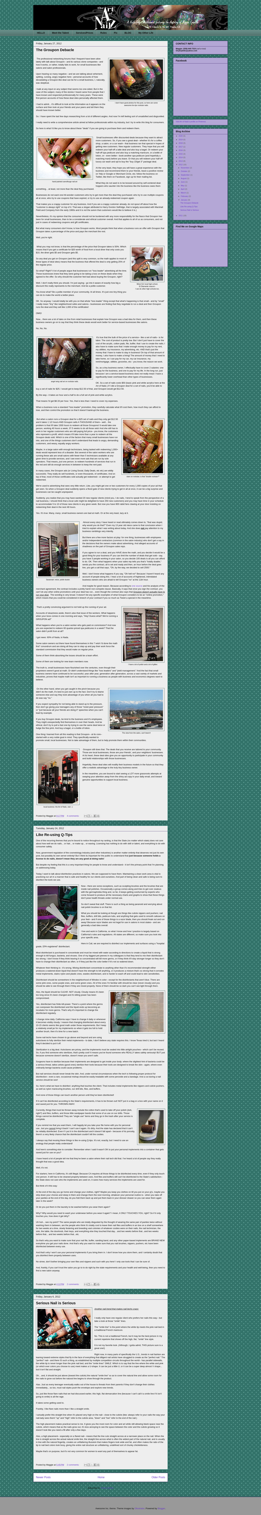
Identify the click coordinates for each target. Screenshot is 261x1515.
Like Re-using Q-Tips (54, 835)
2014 (181, 157)
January (184, 200)
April (183, 189)
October (184, 171)
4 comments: (73, 816)
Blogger (161, 1508)
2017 (181, 147)
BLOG (128, 32)
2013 (181, 161)
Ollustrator (139, 1508)
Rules (103, 32)
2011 (181, 216)
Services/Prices (84, 32)
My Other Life (145, 32)
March (183, 193)
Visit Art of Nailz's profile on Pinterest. (191, 122)
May (183, 186)
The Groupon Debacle (55, 50)
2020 (181, 136)
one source (137, 586)
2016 (181, 150)
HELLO (41, 32)
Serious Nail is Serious (56, 1303)
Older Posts (158, 1477)
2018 (181, 143)
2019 (181, 140)
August (184, 178)
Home (101, 1477)
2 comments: (73, 1284)
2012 (181, 165)
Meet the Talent (60, 32)
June (183, 182)
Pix (115, 32)
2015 (181, 154)
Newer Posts (43, 1477)
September (185, 175)
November (185, 168)
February (185, 196)
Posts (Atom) (107, 1488)
